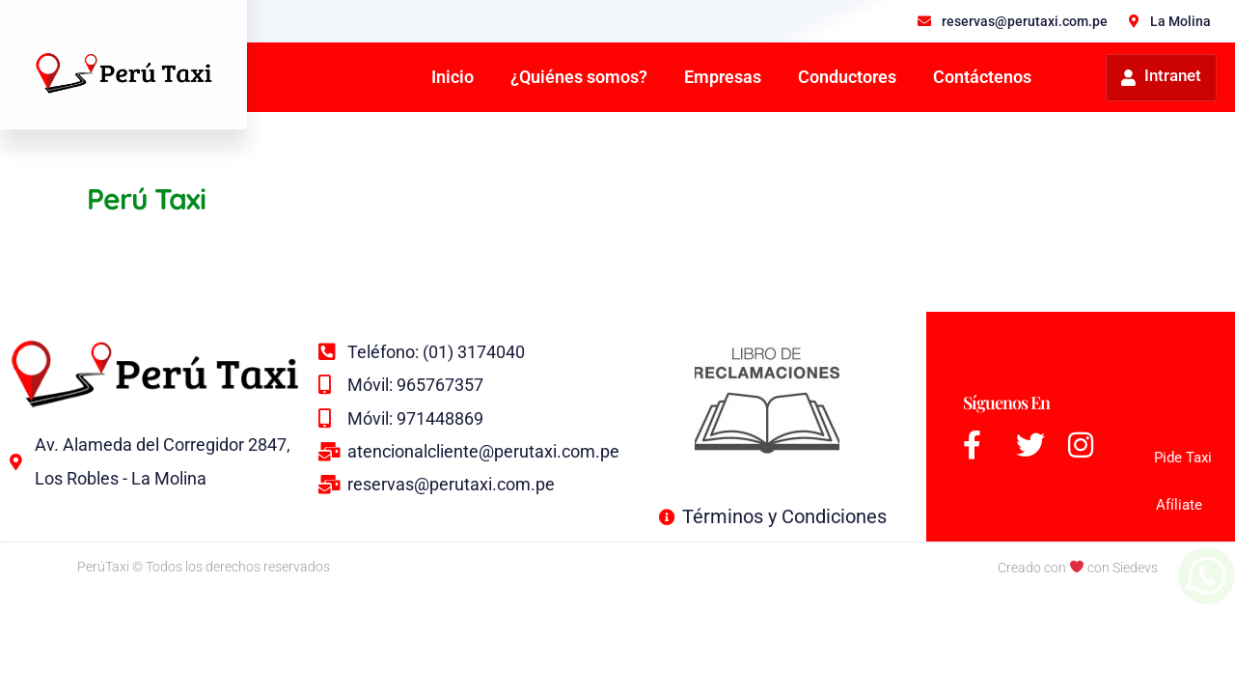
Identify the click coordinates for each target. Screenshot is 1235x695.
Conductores (847, 77)
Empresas (722, 77)
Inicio (452, 77)
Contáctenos (982, 77)
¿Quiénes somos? (578, 77)
